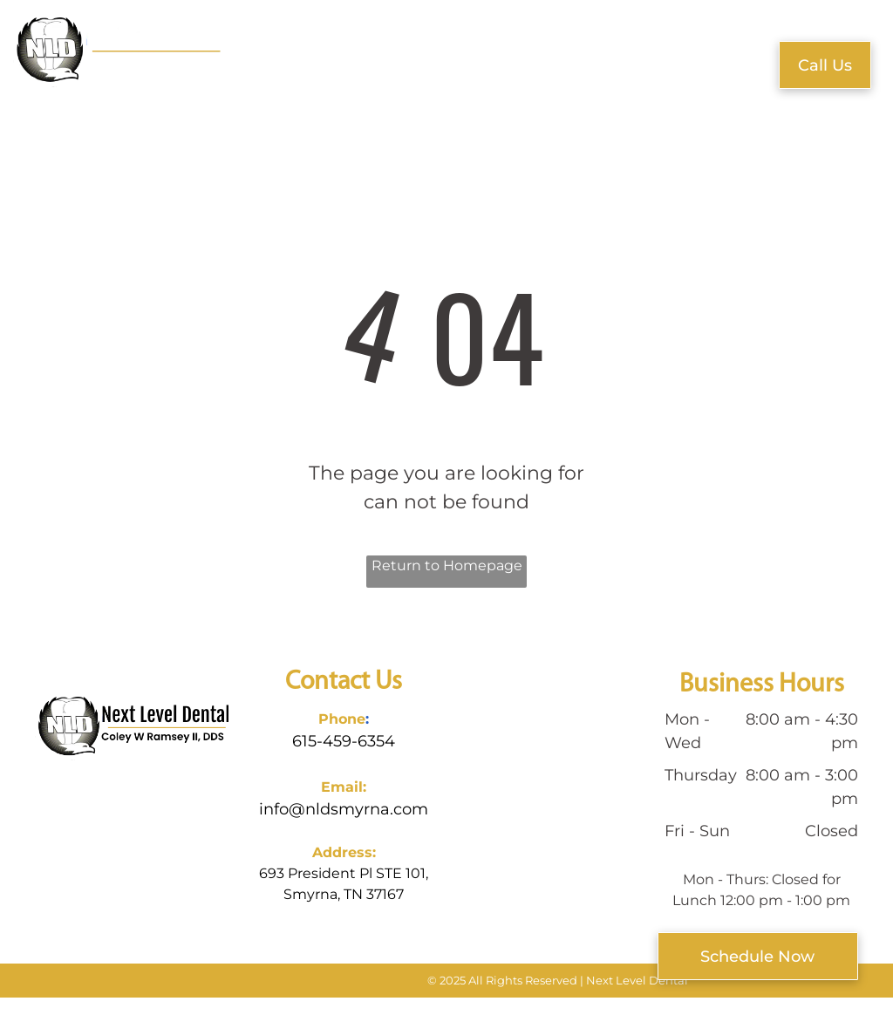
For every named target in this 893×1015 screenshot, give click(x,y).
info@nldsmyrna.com (343, 809)
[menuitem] (273, 59)
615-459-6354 (343, 741)
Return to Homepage (447, 565)
